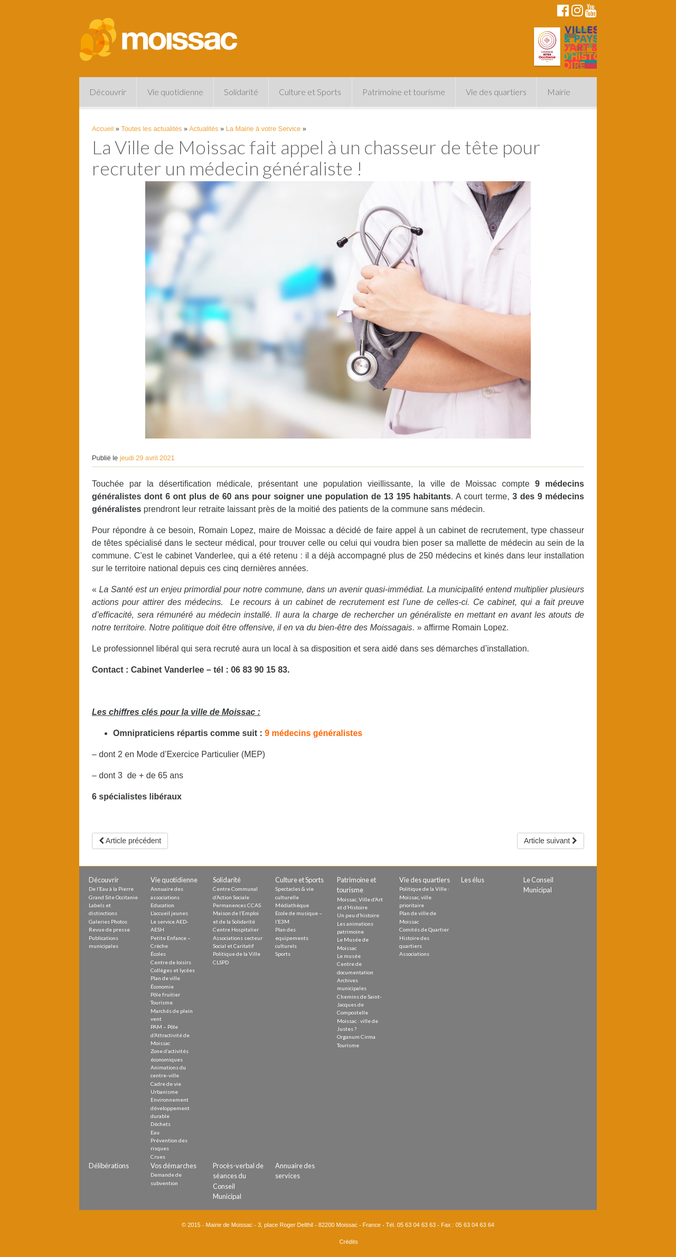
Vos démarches (173, 1165)
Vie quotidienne (175, 92)
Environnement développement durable (170, 1107)
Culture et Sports (310, 92)
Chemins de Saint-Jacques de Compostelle (359, 1004)
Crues (158, 1156)
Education (162, 905)
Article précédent (130, 840)
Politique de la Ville (236, 954)
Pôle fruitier (165, 994)
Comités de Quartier (424, 929)
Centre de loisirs (171, 962)
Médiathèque (292, 905)
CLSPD (221, 962)
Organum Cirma (356, 1036)
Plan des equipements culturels (291, 937)
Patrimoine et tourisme (403, 92)
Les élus (472, 880)
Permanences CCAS (237, 905)
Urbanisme (164, 1091)
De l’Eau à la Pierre (111, 889)
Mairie (558, 92)
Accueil (103, 129)
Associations (414, 954)
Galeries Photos (108, 921)
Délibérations (109, 1165)
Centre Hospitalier (236, 929)
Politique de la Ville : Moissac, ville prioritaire (424, 897)
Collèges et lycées (173, 970)
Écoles (158, 954)
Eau (155, 1132)
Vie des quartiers (496, 92)
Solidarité (241, 92)
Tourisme (162, 1002)
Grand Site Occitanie (113, 897)
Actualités (203, 129)
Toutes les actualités (151, 129)
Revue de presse (109, 929)
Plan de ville (165, 978)
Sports (282, 954)
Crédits (349, 1242)
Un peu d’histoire (358, 915)
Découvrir (107, 92)
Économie (162, 986)
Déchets (161, 1124)
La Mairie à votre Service (263, 129)
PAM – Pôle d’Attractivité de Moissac (170, 1034)
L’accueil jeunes (169, 913)
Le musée (349, 956)
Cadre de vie (166, 1084)
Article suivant (550, 840)
